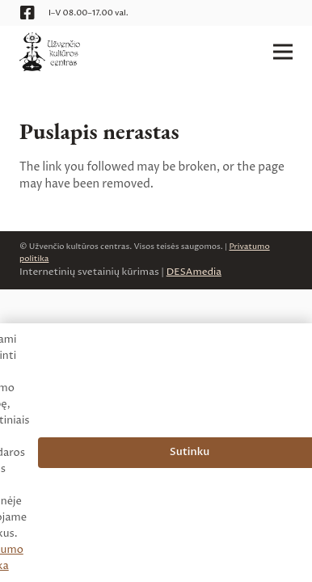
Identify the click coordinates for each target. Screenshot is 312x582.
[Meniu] (283, 52)
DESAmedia (194, 272)
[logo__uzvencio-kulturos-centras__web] (49, 51)
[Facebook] (27, 13)
